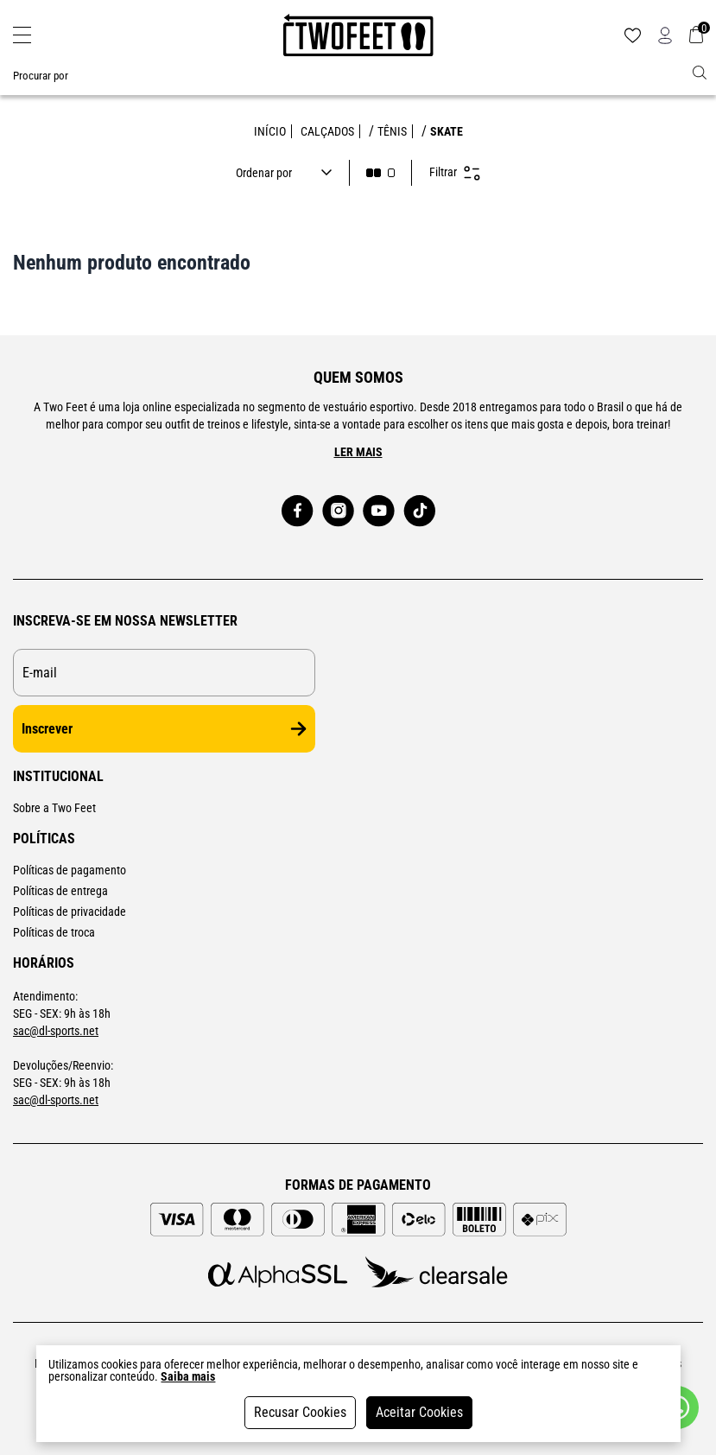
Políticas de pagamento (69, 870)
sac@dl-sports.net (55, 1031)
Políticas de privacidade (69, 911)
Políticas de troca (54, 932)
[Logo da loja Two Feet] (358, 35)
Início (270, 131)
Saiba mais (188, 1376)
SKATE (446, 131)
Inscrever (164, 729)
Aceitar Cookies (419, 1412)
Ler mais (358, 452)
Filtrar (454, 173)
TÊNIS (392, 131)
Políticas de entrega (60, 891)
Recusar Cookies (300, 1412)
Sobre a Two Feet (54, 808)
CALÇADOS (327, 131)
